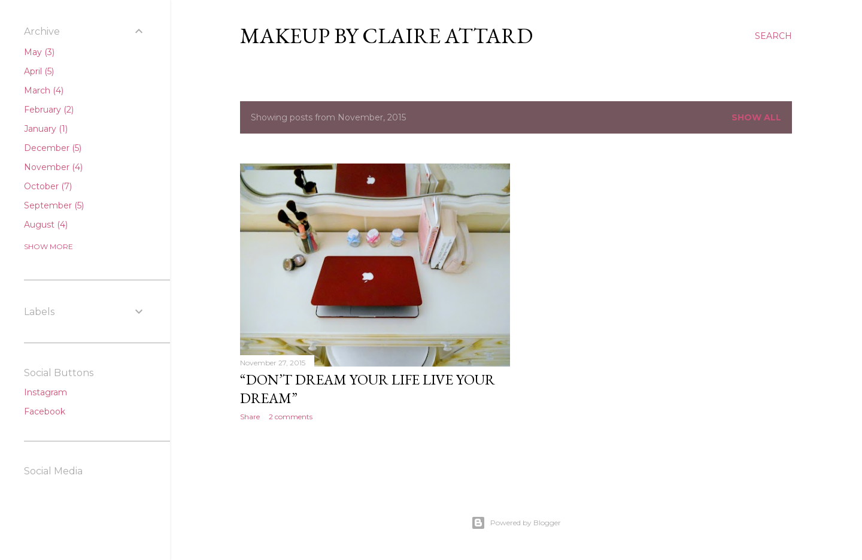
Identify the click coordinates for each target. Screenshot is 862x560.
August (46, 224)
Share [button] (250, 416)
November (53, 167)
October (48, 186)
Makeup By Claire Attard (386, 36)
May (39, 52)
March (43, 90)
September (54, 205)
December (52, 148)
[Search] (773, 36)
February (49, 109)
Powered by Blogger (516, 523)
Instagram (45, 392)
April (39, 71)
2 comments (290, 416)
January (46, 128)
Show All (756, 117)
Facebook (44, 411)
